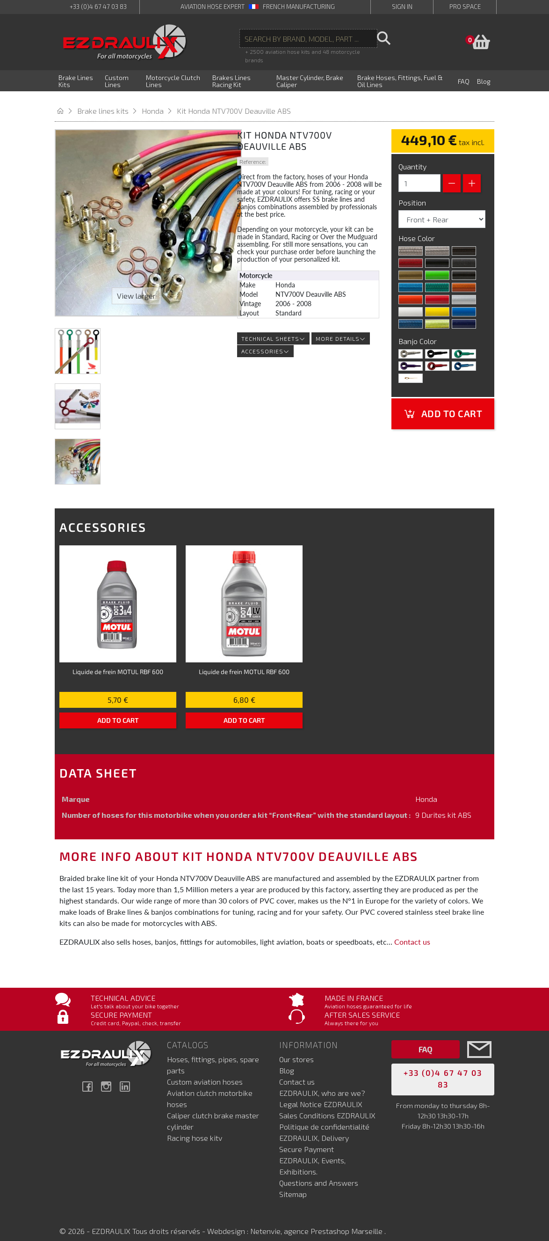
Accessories (265, 341)
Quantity (412, 157)
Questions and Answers (318, 1172)
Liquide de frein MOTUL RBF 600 (117, 662)
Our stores (296, 1049)
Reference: (252, 152)
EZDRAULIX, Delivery (314, 1128)
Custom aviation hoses (205, 1071)
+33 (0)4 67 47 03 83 (98, 6)
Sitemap (293, 1184)
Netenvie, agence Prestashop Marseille (317, 1221)
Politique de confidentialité (324, 1116)
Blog (286, 1060)
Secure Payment (306, 1139)
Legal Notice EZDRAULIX (320, 1094)
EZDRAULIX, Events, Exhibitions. (312, 1156)
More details (341, 329)
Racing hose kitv (194, 1128)
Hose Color (417, 228)
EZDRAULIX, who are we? (322, 1083)
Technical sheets (273, 329)
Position (413, 193)
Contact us (412, 932)
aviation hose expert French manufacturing (258, 6)
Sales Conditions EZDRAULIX (327, 1105)
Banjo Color (418, 331)
